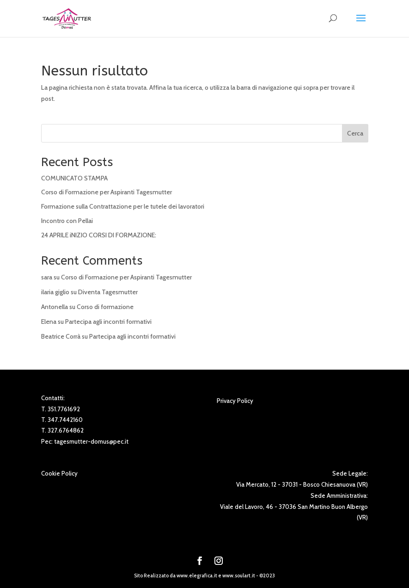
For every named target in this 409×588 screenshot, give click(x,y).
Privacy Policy (235, 400)
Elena (48, 321)
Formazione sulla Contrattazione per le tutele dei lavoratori (122, 206)
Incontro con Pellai (67, 221)
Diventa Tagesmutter (108, 292)
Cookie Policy (59, 473)
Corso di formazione (105, 307)
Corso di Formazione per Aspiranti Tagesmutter (106, 192)
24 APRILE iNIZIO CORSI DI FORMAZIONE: (98, 235)
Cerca (355, 133)
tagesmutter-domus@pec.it (91, 441)
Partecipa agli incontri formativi (108, 321)
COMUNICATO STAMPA (74, 178)
